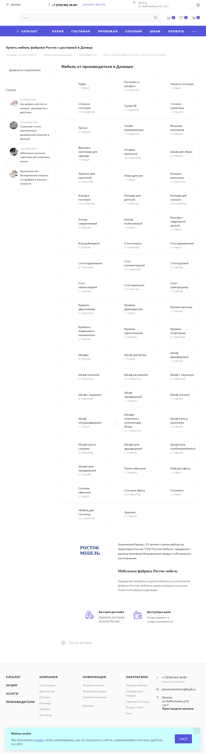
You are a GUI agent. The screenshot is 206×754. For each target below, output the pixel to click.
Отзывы (44, 697)
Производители (20, 702)
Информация (94, 677)
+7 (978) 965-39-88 (64, 5)
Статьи (11, 90)
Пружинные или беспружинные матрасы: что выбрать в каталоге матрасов (34, 177)
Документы (47, 691)
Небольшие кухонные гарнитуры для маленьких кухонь (35, 157)
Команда (45, 703)
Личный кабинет (137, 685)
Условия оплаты (93, 685)
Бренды (88, 705)
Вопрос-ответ (135, 707)
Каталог (13, 677)
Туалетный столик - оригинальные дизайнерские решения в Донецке (34, 132)
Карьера (44, 709)
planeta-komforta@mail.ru (179, 689)
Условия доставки (94, 691)
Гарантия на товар (94, 697)
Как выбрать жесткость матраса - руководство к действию (34, 108)
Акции (12, 685)
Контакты (45, 715)
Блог (129, 713)
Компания (48, 677)
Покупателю (137, 677)
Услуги (12, 693)
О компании (47, 685)
